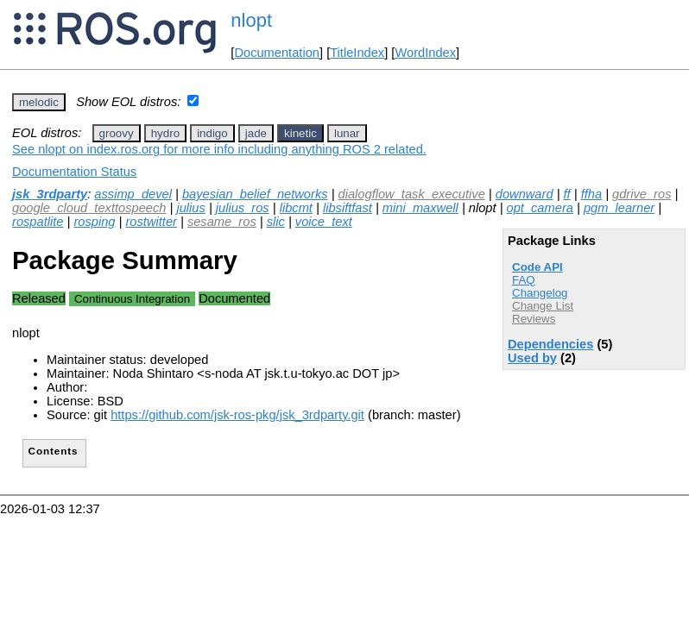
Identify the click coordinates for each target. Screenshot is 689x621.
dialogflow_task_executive (411, 194)
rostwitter (150, 222)
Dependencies (550, 344)
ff (567, 194)
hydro (165, 133)
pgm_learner (619, 208)
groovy (116, 133)
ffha (591, 194)
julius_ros (242, 208)
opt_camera (540, 208)
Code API (537, 266)
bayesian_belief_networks (255, 194)
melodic (39, 102)
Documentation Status (74, 172)
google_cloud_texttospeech (89, 208)
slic (276, 222)
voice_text (323, 222)
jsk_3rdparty (49, 194)
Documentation (276, 53)
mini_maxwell (420, 208)
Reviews (533, 318)
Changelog (539, 292)
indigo (212, 133)
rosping (94, 222)
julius (190, 208)
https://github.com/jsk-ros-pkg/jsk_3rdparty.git (237, 415)
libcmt (296, 208)
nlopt (251, 20)
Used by (532, 358)
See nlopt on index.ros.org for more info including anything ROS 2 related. (219, 149)
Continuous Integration (132, 298)
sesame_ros (221, 222)
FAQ (523, 279)
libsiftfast (347, 208)
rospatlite (37, 222)
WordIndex (425, 53)
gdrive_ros (641, 194)
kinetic (300, 133)
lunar (347, 133)
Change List (542, 305)
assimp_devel (133, 194)
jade (256, 133)
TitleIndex (357, 53)
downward (524, 194)
